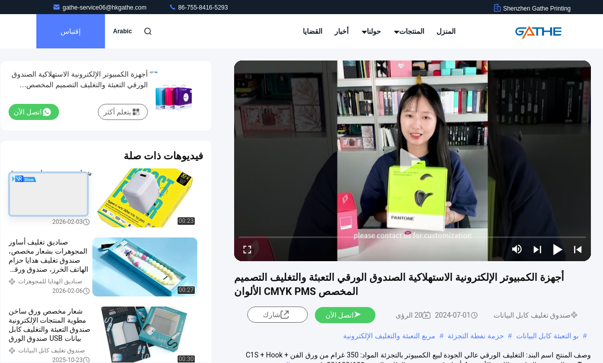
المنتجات (409, 31)
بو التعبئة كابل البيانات (547, 336)
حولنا (371, 31)
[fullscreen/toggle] (247, 249)
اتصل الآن (343, 315)
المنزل (446, 31)
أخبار (342, 31)
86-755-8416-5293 (198, 7)
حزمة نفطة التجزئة (476, 336)
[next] (537, 249)
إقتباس (71, 31)
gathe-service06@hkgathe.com (100, 7)
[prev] (578, 249)
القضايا (312, 31)
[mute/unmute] (517, 249)
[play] (412, 160)
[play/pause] (557, 249)
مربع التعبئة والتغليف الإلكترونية (389, 336)
